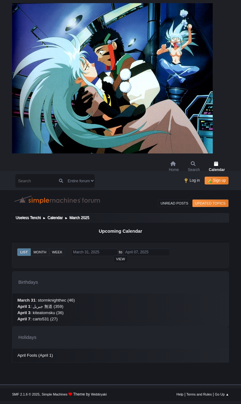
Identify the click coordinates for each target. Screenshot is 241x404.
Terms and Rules (199, 394)
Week (57, 252)
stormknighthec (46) (56, 300)
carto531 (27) (45, 319)
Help (179, 394)
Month (40, 252)
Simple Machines (54, 394)
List (24, 252)
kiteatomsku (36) (48, 312)
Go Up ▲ (222, 394)
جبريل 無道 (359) (48, 306)
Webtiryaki (99, 394)
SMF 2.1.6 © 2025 (26, 394)
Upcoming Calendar (120, 231)
